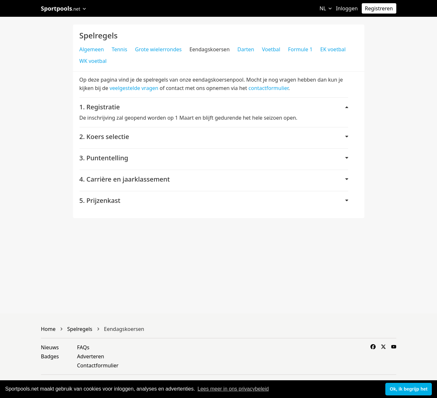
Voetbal (271, 49)
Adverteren (90, 356)
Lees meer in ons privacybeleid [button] (233, 389)
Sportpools (64, 8)
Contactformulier (98, 365)
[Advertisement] (400, 121)
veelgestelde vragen (133, 88)
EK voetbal (333, 49)
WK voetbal (93, 61)
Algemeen (91, 49)
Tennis (119, 49)
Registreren (379, 8)
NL (325, 8)
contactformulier (268, 88)
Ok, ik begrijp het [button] (409, 389)
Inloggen (347, 8)
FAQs (83, 347)
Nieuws (50, 347)
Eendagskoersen (209, 49)
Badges (50, 356)
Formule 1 (300, 49)
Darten (245, 49)
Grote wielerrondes (158, 49)
